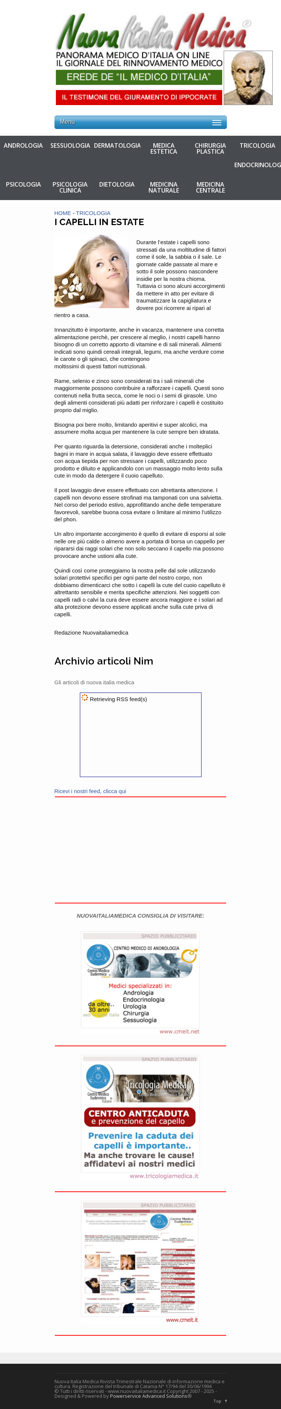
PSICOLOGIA (23, 184)
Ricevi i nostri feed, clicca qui (90, 791)
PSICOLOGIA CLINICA (70, 187)
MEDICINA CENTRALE (210, 187)
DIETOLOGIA (117, 184)
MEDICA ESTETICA (163, 148)
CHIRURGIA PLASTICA (210, 148)
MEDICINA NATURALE (164, 187)
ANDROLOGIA (23, 145)
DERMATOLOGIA (117, 145)
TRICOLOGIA (257, 145)
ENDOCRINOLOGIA (257, 165)
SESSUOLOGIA (70, 145)
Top (217, 1401)
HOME (62, 213)
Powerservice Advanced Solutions (148, 1396)
